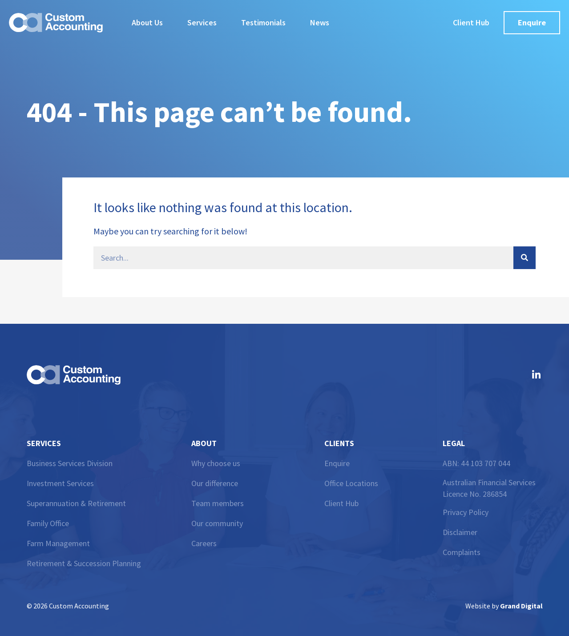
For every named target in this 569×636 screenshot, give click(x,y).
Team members (217, 503)
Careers (204, 543)
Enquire (337, 463)
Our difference (214, 483)
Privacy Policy (465, 512)
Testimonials (263, 22)
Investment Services (60, 483)
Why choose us (215, 463)
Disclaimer (460, 532)
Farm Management (58, 543)
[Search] (524, 257)
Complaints (461, 552)
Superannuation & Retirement (76, 503)
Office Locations (351, 483)
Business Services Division (70, 463)
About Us (147, 22)
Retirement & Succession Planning (84, 563)
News (319, 22)
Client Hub (341, 503)
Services (202, 22)
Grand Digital (521, 605)
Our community (217, 523)
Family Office (48, 523)
